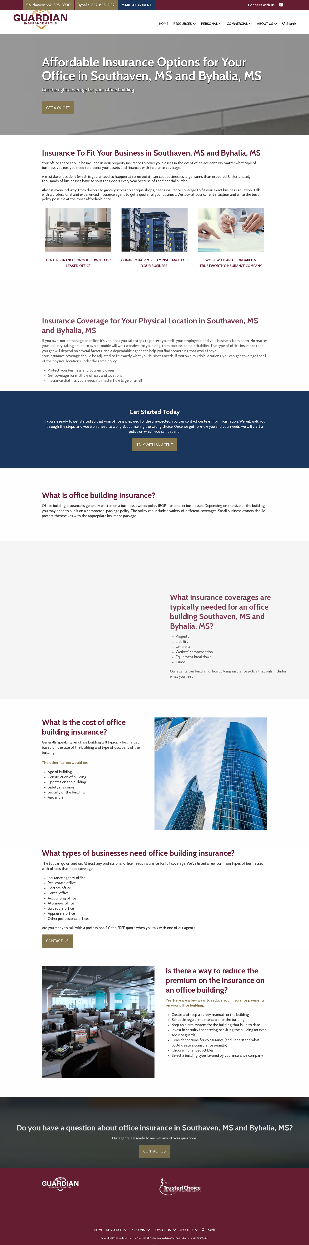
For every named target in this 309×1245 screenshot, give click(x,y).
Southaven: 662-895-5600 (48, 5)
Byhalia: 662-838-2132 (96, 5)
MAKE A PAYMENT (137, 5)
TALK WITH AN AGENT (154, 451)
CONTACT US (57, 947)
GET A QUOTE (58, 114)
